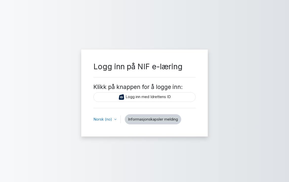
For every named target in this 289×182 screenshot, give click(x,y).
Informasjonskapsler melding (153, 119)
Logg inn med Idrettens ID (144, 97)
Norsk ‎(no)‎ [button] (103, 119)
